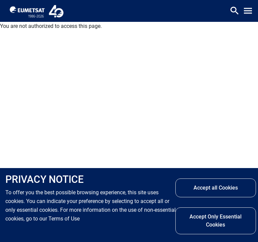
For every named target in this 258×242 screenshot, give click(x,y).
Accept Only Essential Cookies (215, 220)
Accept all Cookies (216, 188)
